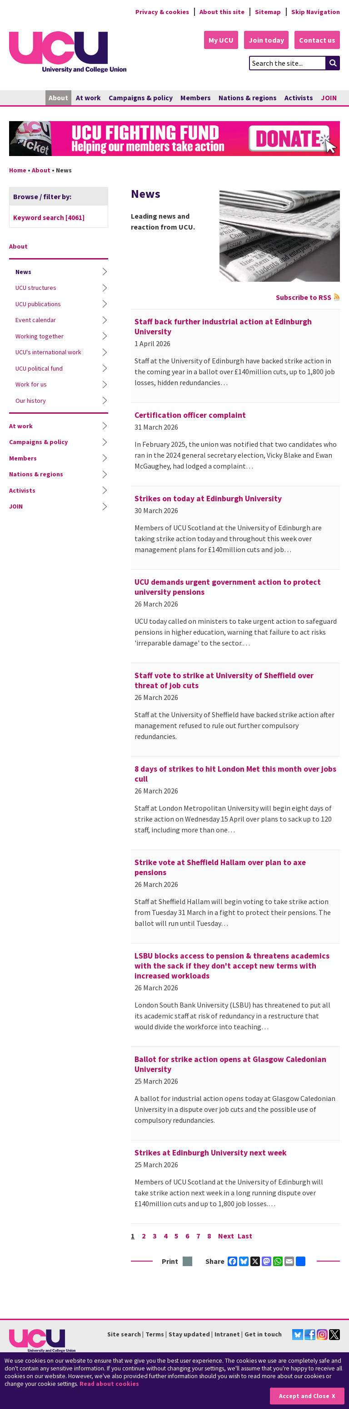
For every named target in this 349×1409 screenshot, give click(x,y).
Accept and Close (304, 1396)
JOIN (329, 97)
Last (245, 1235)
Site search (124, 1334)
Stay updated (189, 1334)
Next (226, 1235)
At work (88, 97)
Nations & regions (248, 97)
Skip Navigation (315, 12)
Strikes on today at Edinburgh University (208, 499)
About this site (221, 12)
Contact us (317, 39)
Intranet (227, 1334)
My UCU (221, 39)
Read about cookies (109, 1384)
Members (195, 97)
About (58, 97)
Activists (298, 97)
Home (17, 170)
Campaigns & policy (141, 97)
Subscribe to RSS (303, 297)
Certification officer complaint (190, 415)
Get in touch (263, 1334)
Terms (154, 1334)
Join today (266, 39)
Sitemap (268, 12)
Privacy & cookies (162, 12)
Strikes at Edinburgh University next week (211, 1153)
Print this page (188, 1261)
